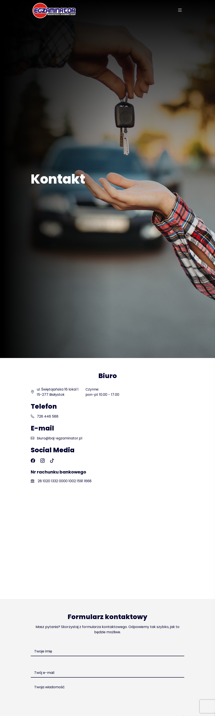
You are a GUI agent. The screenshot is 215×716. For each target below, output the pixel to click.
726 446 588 (47, 416)
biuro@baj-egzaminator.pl (59, 438)
